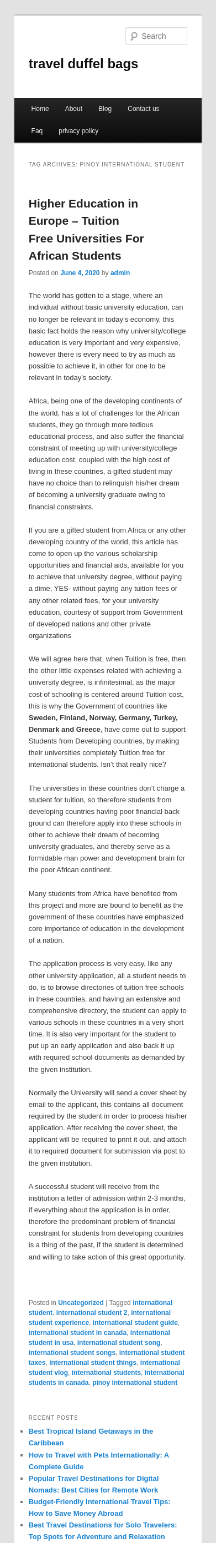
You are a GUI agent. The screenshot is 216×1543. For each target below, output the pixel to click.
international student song (119, 1343)
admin (120, 273)
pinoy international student (134, 1383)
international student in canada (78, 1333)
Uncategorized (81, 1303)
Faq (37, 131)
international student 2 (92, 1313)
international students (106, 1373)
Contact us (143, 109)
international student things (92, 1363)
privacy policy (78, 131)
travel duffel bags (84, 63)
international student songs (72, 1353)
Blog (105, 109)
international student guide (135, 1323)
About (73, 109)
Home (40, 109)
